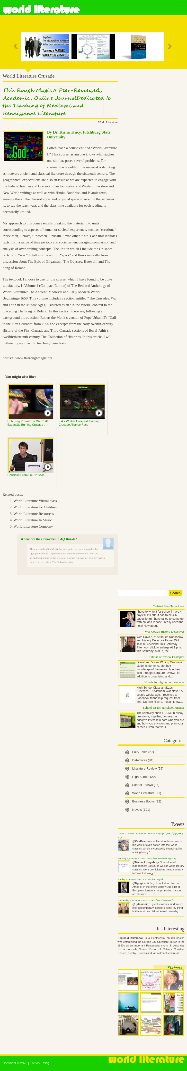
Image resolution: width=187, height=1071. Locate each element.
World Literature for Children (35, 507)
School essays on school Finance (163, 707)
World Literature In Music (33, 520)
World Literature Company (33, 526)
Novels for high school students (164, 682)
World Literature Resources (34, 514)
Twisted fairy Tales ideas (169, 606)
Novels (141, 809)
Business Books (146, 801)
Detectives (142, 760)
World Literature (41, 10)
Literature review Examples (166, 657)
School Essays (146, 785)
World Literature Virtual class (35, 501)
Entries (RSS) (39, 1063)
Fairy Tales (143, 752)
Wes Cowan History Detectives (165, 631)
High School (144, 777)
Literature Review (147, 768)
